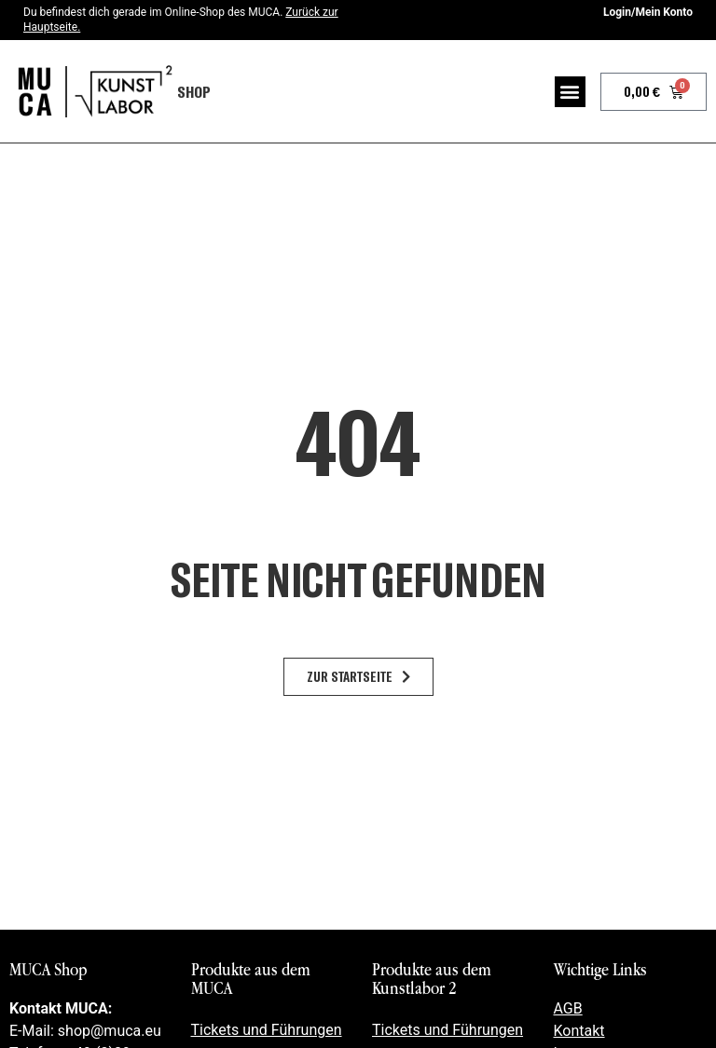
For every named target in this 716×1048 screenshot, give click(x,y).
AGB (568, 1008)
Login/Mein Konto (648, 12)
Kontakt (579, 1031)
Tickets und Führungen (266, 1030)
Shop (194, 91)
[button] (570, 91)
